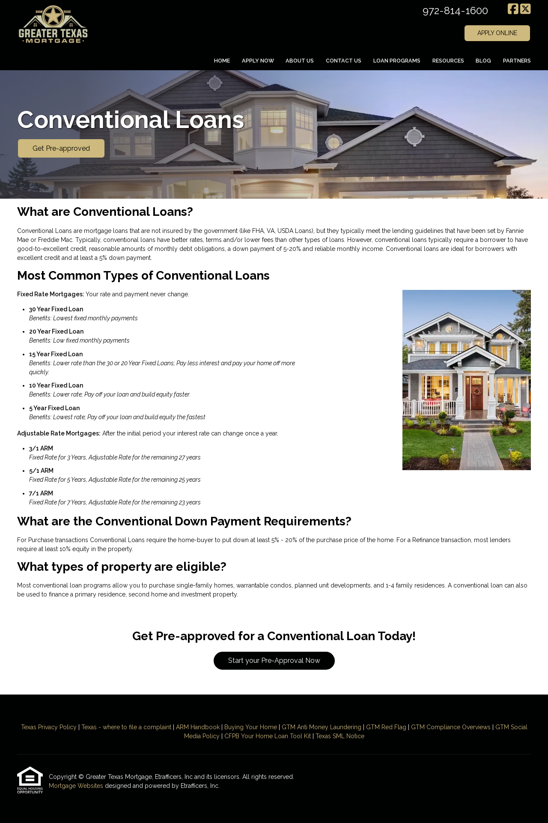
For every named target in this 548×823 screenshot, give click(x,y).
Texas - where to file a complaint (126, 727)
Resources (448, 60)
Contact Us (343, 60)
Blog (483, 60)
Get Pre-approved (61, 148)
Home (222, 60)
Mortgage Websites (77, 785)
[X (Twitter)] (525, 9)
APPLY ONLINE (497, 33)
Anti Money (312, 727)
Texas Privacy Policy (49, 727)
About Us (300, 60)
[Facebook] (513, 9)
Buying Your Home (250, 727)
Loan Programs (396, 60)
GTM (289, 727)
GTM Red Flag (386, 727)
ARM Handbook (198, 727)
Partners (517, 60)
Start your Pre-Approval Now (274, 660)
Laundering (344, 727)
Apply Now (258, 60)
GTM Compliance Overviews (451, 727)
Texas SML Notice (340, 736)
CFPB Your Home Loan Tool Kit (267, 736)
